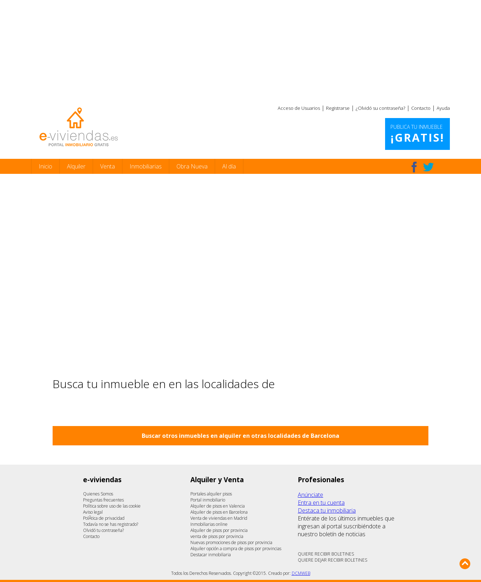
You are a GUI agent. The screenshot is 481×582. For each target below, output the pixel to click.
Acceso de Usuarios (299, 108)
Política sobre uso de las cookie (112, 506)
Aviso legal (93, 512)
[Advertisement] (240, 50)
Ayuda (443, 108)
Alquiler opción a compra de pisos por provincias (235, 549)
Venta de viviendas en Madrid (218, 518)
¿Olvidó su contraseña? (380, 108)
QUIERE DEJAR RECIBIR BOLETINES (332, 560)
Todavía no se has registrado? (110, 524)
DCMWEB (301, 573)
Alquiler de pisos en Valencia (217, 506)
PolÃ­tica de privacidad (104, 518)
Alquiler (76, 166)
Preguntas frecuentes (103, 500)
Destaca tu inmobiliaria (327, 510)
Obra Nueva (192, 166)
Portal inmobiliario (207, 500)
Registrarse (338, 108)
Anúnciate (310, 495)
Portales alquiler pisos (211, 494)
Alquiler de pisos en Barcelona (219, 512)
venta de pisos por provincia (216, 536)
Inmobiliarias (146, 166)
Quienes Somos (98, 494)
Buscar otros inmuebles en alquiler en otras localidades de (240, 436)
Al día (229, 166)
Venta (107, 166)
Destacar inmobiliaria (210, 555)
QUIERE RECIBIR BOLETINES (326, 554)
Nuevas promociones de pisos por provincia (231, 542)
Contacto (421, 108)
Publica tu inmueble (417, 134)
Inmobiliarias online (209, 524)
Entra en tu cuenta (321, 503)
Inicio (45, 166)
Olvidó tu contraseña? (103, 530)
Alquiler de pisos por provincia (219, 530)
